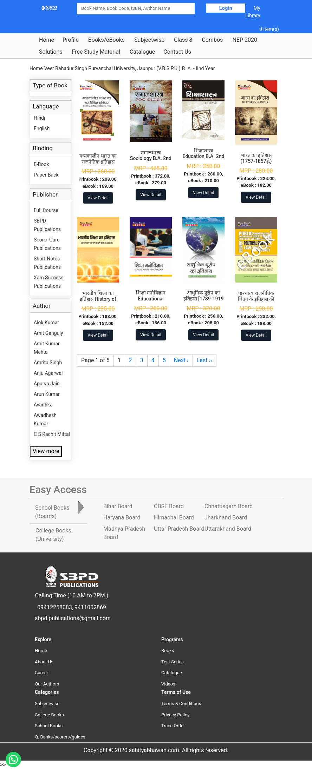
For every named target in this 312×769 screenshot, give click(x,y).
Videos (168, 684)
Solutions (51, 52)
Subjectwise (149, 40)
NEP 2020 (244, 40)
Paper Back (46, 175)
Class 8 (183, 40)
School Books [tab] (52, 511)
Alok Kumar (46, 322)
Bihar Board (117, 506)
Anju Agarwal (48, 373)
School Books (49, 725)
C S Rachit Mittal (52, 434)
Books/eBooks (106, 40)
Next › (181, 360)
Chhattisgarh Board (228, 506)
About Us (44, 661)
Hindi (39, 118)
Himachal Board (174, 517)
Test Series (172, 661)
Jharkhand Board (225, 517)
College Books (49, 714)
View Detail (97, 197)
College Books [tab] (53, 534)
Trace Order (173, 725)
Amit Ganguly (48, 333)
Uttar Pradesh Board (179, 528)
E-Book (41, 164)
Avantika (43, 404)
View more (46, 451)
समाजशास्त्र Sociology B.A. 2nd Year (150, 158)
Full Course (46, 210)
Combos (212, 40)
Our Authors (47, 684)
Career (41, 672)
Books (167, 650)
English (42, 128)
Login (226, 8)
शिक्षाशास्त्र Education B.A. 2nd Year (204, 156)
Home (46, 40)
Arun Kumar (47, 394)
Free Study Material (96, 52)
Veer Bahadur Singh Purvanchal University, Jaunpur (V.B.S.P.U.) (112, 68)
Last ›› (204, 360)
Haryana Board (121, 517)
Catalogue (142, 52)
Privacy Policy (175, 714)
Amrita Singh (48, 362)
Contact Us (177, 52)
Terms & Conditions (181, 703)
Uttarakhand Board (227, 528)
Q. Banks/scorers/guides (60, 737)
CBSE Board (169, 506)
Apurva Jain (47, 383)
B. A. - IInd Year (198, 68)
